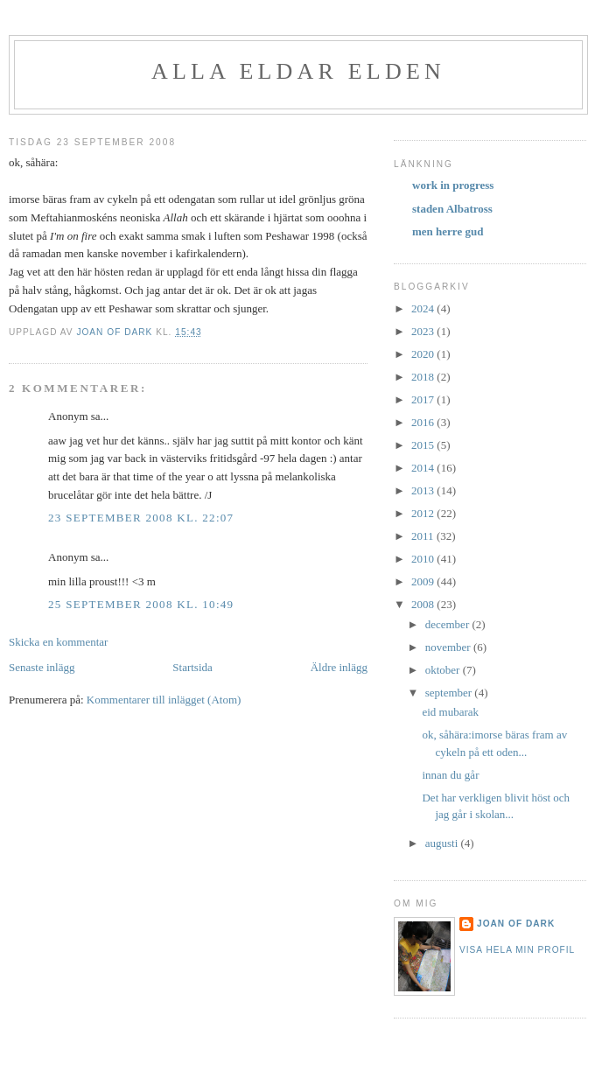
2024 (424, 308)
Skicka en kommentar (58, 641)
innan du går (450, 774)
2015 (424, 445)
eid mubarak (450, 711)
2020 (424, 353)
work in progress (453, 185)
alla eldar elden (298, 71)
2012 (424, 513)
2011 (424, 535)
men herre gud (447, 231)
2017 (424, 399)
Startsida (192, 667)
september (450, 692)
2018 (424, 376)
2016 (424, 422)
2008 (424, 604)
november (449, 647)
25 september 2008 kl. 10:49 (141, 604)
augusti (443, 843)
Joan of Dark (516, 923)
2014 (424, 467)
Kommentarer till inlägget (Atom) (164, 699)
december (448, 624)
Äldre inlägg (339, 667)
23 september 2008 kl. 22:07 (141, 517)
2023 (424, 331)
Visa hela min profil (517, 950)
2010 (424, 558)
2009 (424, 581)
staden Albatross (452, 208)
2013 (424, 490)
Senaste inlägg (41, 667)
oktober (444, 669)
